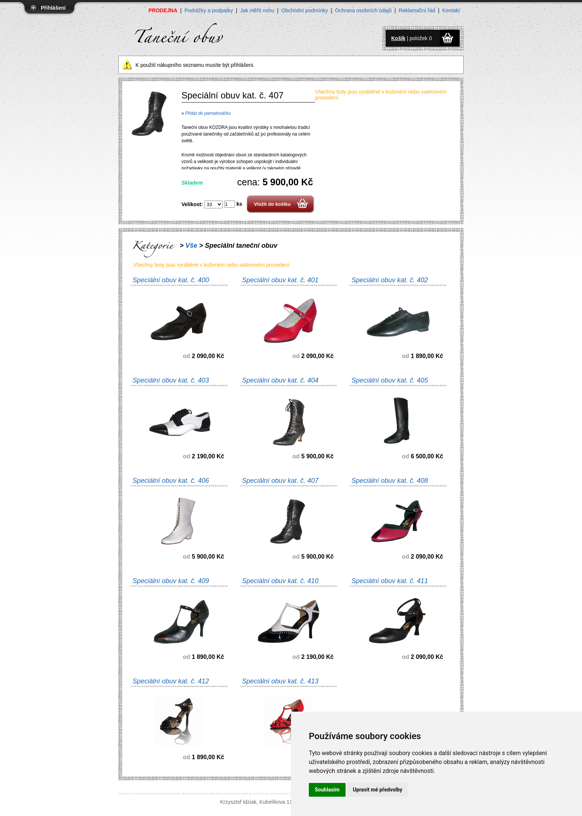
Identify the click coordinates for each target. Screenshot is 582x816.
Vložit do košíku (272, 204)
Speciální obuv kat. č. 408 (390, 480)
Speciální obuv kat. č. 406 (171, 480)
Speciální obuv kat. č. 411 (390, 581)
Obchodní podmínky (304, 10)
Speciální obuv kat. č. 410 (280, 581)
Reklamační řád (417, 10)
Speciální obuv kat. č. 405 (390, 380)
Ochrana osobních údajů (363, 10)
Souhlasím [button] (327, 790)
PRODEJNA (162, 10)
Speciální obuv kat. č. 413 (280, 681)
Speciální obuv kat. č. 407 (280, 480)
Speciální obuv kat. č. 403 (171, 380)
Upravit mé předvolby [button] (377, 790)
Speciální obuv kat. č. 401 (280, 280)
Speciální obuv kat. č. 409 (171, 581)
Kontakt (451, 10)
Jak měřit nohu (257, 10)
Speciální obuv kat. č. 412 (171, 681)
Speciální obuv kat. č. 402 (390, 280)
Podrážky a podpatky (208, 10)
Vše (191, 245)
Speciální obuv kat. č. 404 (280, 380)
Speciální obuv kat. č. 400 (171, 280)
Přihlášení (53, 8)
